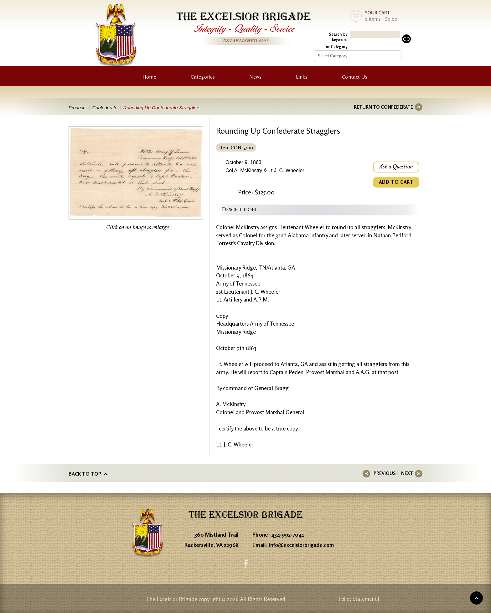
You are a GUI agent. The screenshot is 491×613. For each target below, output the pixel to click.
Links (302, 77)
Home (149, 77)
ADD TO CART (396, 183)
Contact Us (354, 77)
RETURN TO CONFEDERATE (383, 107)
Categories (203, 77)
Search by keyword (338, 37)
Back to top (85, 473)
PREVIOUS (386, 473)
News (255, 77)
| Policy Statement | (369, 598)
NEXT (407, 473)
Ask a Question (396, 167)
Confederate (106, 107)
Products (78, 107)
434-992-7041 (288, 534)
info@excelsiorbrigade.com (303, 544)
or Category (337, 46)
